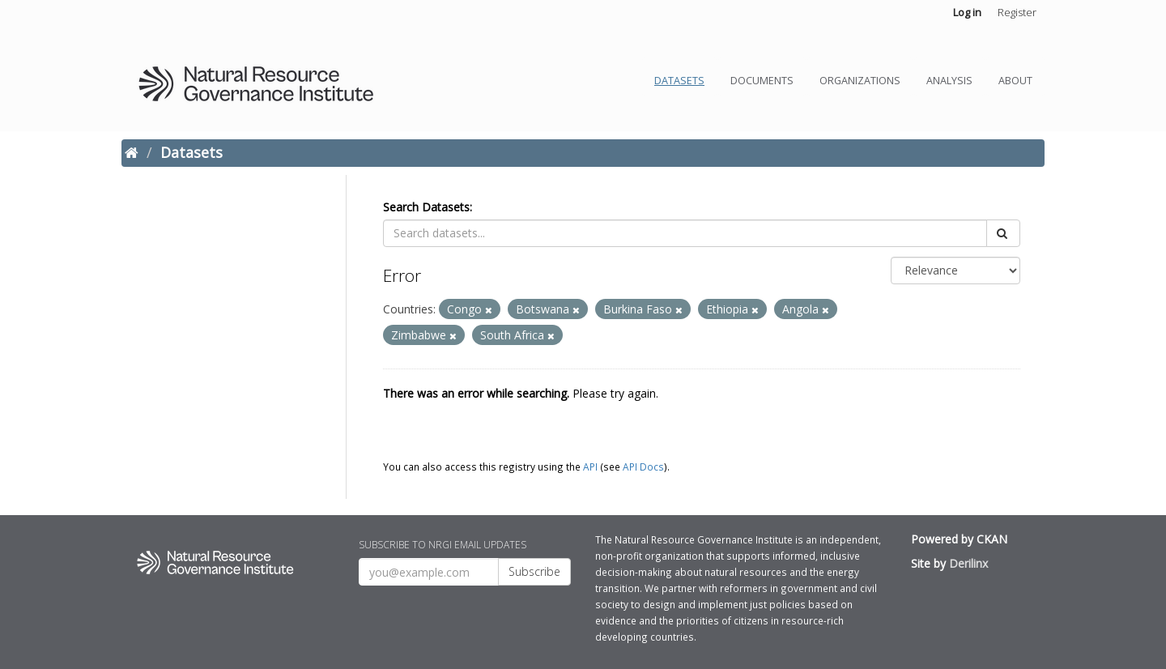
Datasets (679, 80)
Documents (762, 80)
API (590, 466)
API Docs (643, 466)
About (1015, 80)
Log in (967, 12)
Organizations (859, 80)
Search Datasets (426, 207)
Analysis (949, 80)
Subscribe (534, 571)
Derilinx (968, 563)
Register (1017, 12)
